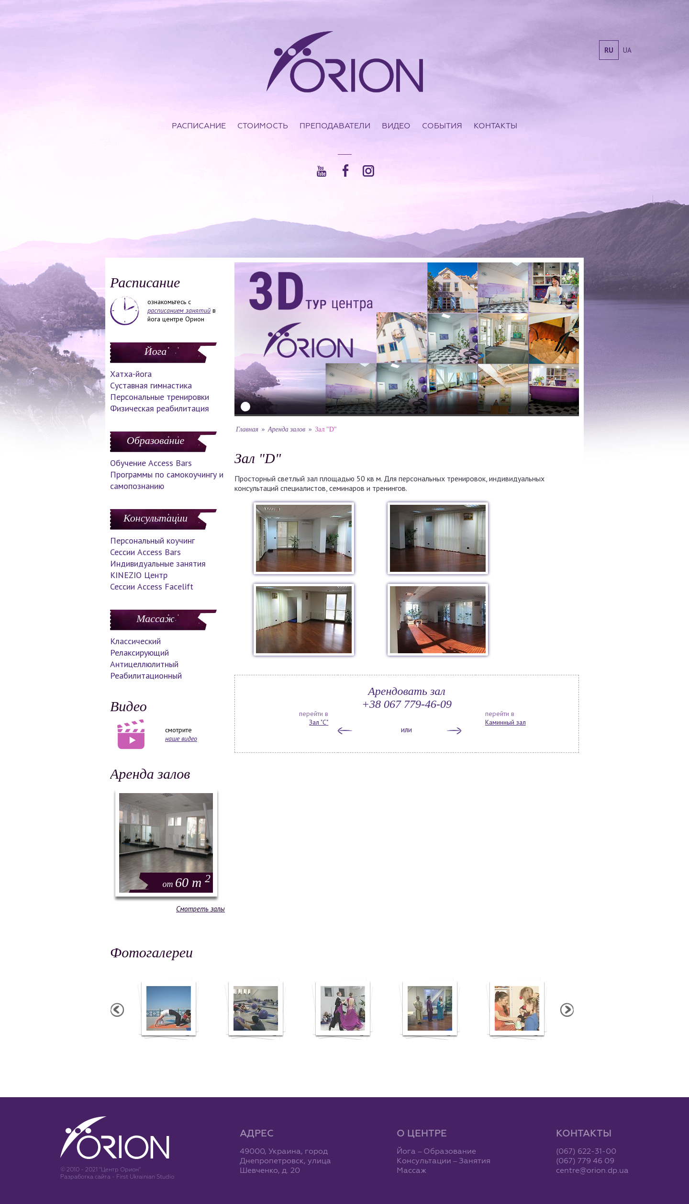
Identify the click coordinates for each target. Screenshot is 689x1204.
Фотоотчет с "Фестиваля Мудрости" (257, 1050)
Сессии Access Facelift (151, 586)
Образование (155, 440)
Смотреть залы (200, 908)
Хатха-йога (131, 373)
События (442, 125)
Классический (135, 641)
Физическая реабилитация (159, 408)
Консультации (155, 518)
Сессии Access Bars (145, 551)
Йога (155, 351)
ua (627, 50)
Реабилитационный (146, 675)
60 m (187, 882)
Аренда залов (150, 774)
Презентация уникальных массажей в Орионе (430, 1050)
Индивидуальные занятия (158, 563)
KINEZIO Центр (138, 574)
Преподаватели (335, 125)
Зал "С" (318, 722)
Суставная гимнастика (151, 385)
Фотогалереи (151, 952)
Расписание (199, 125)
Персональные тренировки (159, 396)
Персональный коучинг (152, 540)
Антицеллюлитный (144, 664)
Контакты (495, 125)
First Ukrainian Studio (145, 1176)
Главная (247, 429)
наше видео (181, 738)
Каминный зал (505, 722)
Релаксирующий (139, 652)
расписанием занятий (179, 310)
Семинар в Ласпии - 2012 (169, 1046)
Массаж (155, 619)
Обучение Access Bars (151, 462)
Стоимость (262, 125)
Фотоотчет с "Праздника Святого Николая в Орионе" (343, 1050)
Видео (396, 125)
